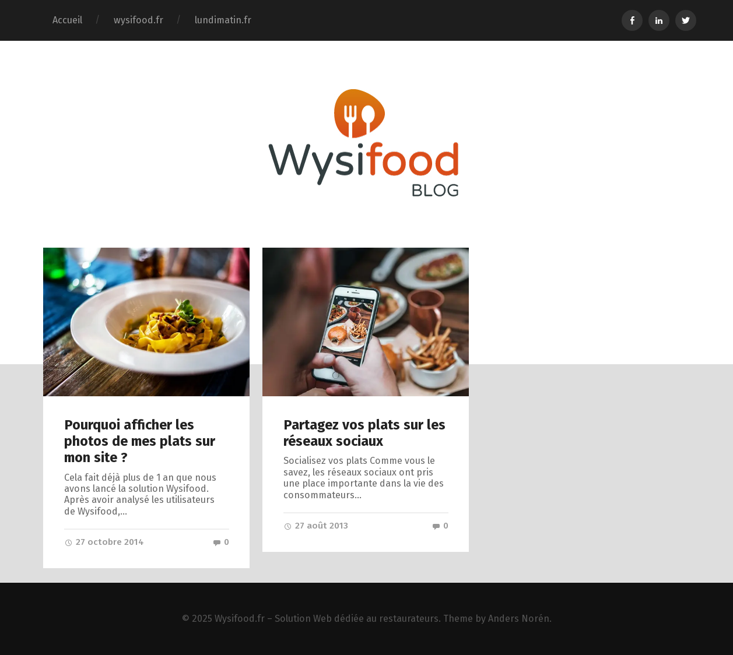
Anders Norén (518, 618)
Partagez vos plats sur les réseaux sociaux (364, 433)
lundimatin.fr (223, 20)
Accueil (67, 20)
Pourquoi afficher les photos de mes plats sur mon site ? (139, 441)
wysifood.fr (138, 20)
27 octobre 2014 (104, 542)
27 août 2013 (315, 525)
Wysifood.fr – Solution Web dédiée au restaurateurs (327, 618)
